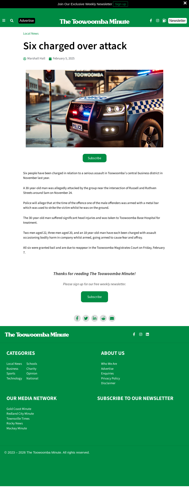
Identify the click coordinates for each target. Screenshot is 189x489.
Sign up (120, 4)
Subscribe (94, 297)
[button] (12, 21)
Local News (31, 33)
